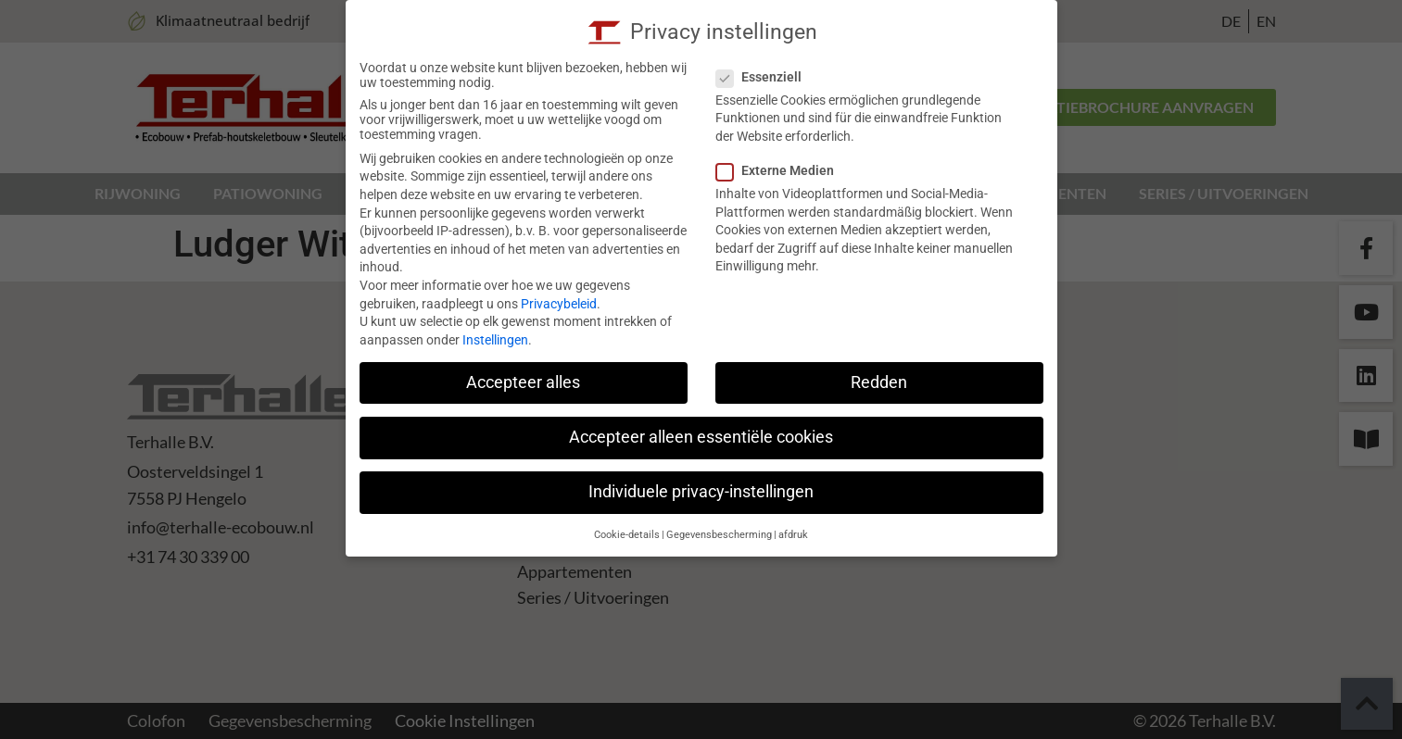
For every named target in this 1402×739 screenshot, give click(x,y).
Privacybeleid (559, 303)
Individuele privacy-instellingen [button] (701, 491)
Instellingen (495, 339)
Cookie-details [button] (627, 535)
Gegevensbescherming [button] (719, 535)
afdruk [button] (793, 535)
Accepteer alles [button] (523, 382)
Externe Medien (780, 170)
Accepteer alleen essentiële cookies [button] (701, 437)
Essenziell (764, 76)
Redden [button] (879, 382)
